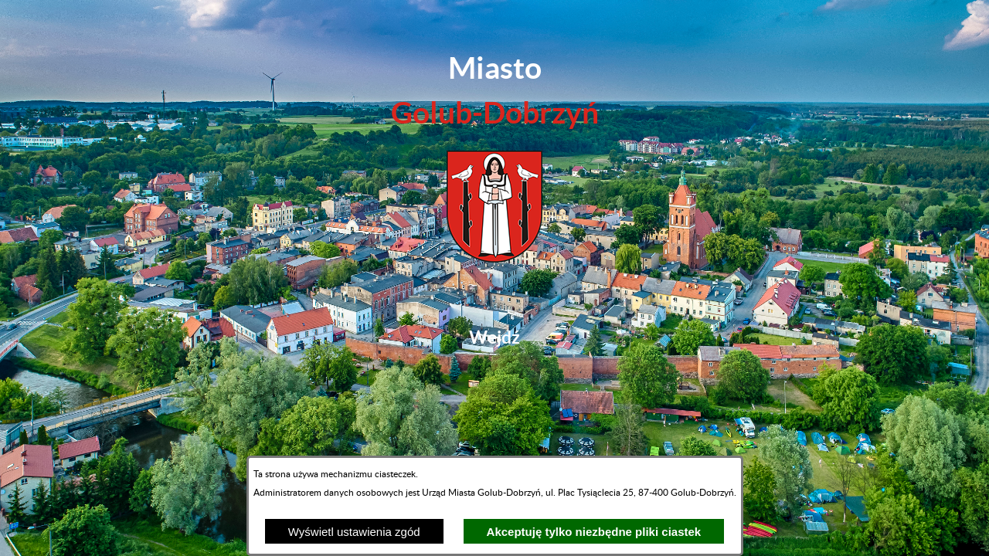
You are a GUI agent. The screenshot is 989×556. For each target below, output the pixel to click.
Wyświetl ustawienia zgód (354, 531)
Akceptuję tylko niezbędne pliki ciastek (594, 531)
